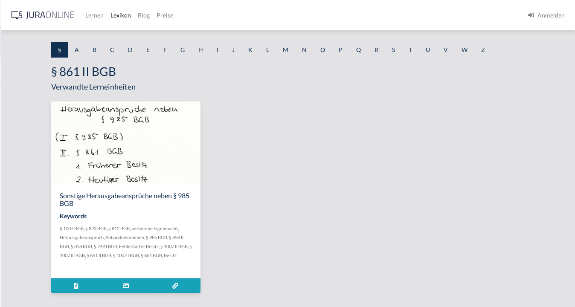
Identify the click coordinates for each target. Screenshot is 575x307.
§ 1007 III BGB (236, 271)
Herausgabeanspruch (199, 253)
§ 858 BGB (208, 262)
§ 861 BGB (201, 280)
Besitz (219, 280)
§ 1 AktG (18, 90)
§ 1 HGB (18, 148)
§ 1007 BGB (163, 244)
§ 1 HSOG (19, 167)
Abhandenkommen (242, 253)
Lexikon (256, 15)
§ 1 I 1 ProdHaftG (30, 186)
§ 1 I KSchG (22, 263)
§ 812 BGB (210, 244)
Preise (300, 15)
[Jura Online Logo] (179, 15)
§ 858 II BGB (183, 262)
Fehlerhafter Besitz (171, 271)
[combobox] (68, 41)
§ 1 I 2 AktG (22, 205)
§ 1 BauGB (20, 109)
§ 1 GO (16, 129)
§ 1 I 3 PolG (22, 244)
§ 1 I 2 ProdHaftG (30, 225)
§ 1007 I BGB (176, 280)
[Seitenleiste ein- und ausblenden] (123, 13)
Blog (279, 15)
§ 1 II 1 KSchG (25, 282)
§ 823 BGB (187, 244)
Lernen (230, 15)
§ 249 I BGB (232, 262)
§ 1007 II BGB (206, 271)
